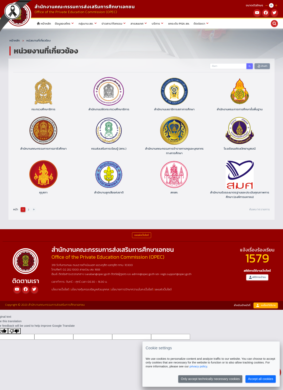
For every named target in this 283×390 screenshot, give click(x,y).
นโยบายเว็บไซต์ (60, 290)
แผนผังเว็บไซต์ (163, 290)
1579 (257, 258)
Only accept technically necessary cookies (210, 379)
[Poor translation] (14, 332)
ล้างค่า (262, 67)
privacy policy (198, 366)
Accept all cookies (260, 379)
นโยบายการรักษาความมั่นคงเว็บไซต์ (132, 290)
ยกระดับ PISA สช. (179, 23)
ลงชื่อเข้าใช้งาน (266, 306)
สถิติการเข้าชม (257, 278)
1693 (97, 270)
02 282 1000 (71, 270)
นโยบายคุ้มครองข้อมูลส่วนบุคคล (90, 290)
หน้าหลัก (44, 23)
